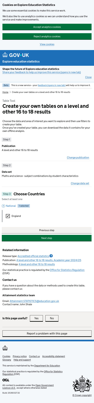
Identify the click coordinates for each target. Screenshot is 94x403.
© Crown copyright (82, 395)
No (54, 318)
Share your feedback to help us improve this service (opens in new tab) (41, 72)
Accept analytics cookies (47, 26)
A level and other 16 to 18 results (37, 264)
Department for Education (47, 365)
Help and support (22, 359)
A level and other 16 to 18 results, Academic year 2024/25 (48, 260)
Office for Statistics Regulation (67, 270)
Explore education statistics (21, 61)
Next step (46, 238)
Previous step (46, 230)
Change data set (80, 183)
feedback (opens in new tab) (51, 85)
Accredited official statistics (35, 256)
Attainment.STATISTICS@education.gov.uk (34, 301)
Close (88, 77)
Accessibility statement (53, 356)
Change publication (78, 157)
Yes (38, 318)
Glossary (6, 359)
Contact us (34, 356)
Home (5, 92)
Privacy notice (20, 356)
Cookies (6, 356)
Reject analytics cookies (47, 36)
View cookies (47, 44)
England (16, 216)
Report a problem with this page (47, 333)
